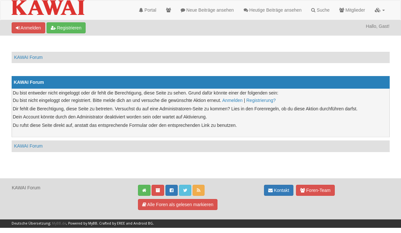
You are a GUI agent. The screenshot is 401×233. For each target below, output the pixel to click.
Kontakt (278, 190)
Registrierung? (261, 100)
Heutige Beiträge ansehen (273, 10)
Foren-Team (315, 190)
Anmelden (28, 27)
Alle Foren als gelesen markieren (178, 204)
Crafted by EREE (112, 223)
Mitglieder (352, 10)
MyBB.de (59, 223)
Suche (320, 10)
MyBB (92, 223)
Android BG (143, 223)
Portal (147, 10)
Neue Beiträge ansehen (207, 10)
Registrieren (66, 27)
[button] (380, 10)
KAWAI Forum (28, 57)
